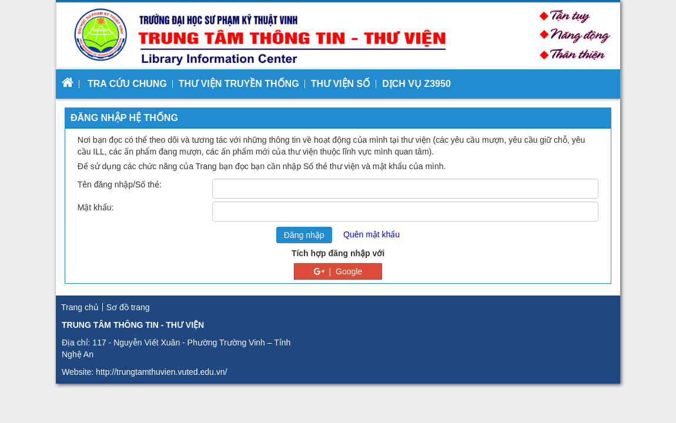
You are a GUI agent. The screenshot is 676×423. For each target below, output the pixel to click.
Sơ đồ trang (128, 307)
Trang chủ (80, 307)
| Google (338, 271)
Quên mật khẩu (371, 234)
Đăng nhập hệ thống (124, 118)
